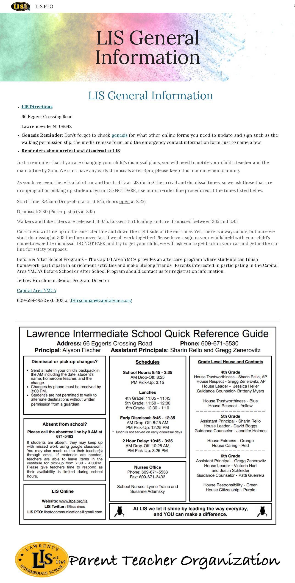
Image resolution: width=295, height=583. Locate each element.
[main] (147, 47)
